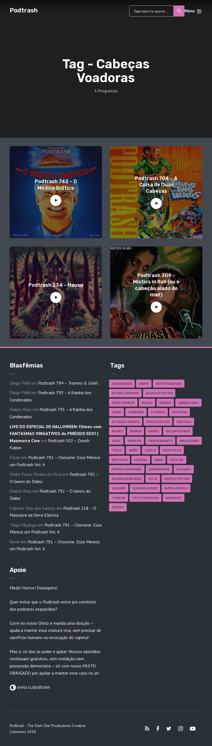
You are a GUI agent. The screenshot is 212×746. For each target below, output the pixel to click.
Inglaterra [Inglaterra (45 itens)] (189, 441)
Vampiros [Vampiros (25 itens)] (174, 498)
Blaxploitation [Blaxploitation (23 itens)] (159, 393)
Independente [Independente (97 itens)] (160, 441)
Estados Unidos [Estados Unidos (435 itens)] (125, 422)
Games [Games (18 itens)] (153, 431)
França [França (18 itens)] (135, 431)
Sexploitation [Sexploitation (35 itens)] (176, 479)
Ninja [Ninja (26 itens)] (158, 460)
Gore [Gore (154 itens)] (116, 441)
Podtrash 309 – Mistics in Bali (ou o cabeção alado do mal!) (156, 285)
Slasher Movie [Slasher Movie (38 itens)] (144, 488)
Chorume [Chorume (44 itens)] (136, 412)
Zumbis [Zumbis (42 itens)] (118, 507)
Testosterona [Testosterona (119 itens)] (145, 498)
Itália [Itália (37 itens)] (117, 450)
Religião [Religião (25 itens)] (183, 469)
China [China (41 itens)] (116, 412)
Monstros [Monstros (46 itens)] (172, 450)
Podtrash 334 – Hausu (55, 285)
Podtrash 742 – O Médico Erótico (56, 184)
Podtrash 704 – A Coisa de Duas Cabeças (156, 184)
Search (179, 11)
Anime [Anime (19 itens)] (144, 384)
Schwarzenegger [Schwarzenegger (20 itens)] (126, 479)
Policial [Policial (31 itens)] (177, 460)
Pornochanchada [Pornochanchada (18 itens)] (127, 469)
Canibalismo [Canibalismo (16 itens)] (188, 403)
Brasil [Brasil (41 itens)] (147, 403)
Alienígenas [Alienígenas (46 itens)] (122, 384)
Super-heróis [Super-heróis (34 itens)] (176, 488)
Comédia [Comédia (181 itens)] (158, 412)
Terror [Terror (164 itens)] (118, 498)
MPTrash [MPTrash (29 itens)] (119, 460)
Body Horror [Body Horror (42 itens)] (123, 403)
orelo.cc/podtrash (33, 687)
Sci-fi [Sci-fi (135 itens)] (152, 479)
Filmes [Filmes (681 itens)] (117, 431)
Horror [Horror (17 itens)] (134, 441)
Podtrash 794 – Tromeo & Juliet (68, 383)
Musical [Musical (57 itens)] (140, 460)
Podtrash (24, 10)
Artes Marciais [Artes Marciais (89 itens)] (169, 384)
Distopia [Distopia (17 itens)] (179, 412)
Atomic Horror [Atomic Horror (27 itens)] (125, 393)
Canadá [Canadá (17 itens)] (165, 403)
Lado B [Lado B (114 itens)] (150, 450)
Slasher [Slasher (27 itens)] (119, 488)
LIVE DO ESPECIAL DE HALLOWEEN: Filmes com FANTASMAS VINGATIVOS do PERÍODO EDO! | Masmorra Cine (56, 433)
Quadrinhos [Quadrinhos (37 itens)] (159, 469)
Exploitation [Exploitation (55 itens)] (157, 422)
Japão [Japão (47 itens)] (133, 450)
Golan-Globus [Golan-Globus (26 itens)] (178, 431)
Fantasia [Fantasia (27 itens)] (183, 422)
